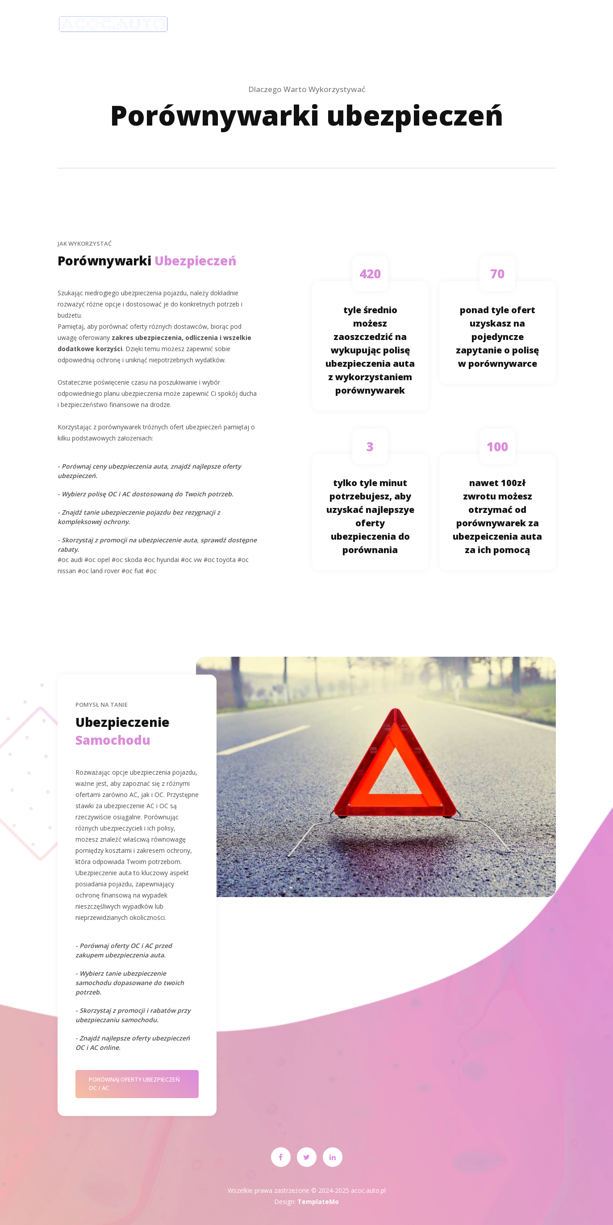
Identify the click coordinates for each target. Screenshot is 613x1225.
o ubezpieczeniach (400, 24)
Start (247, 24)
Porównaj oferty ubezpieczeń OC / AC (134, 1083)
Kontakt (543, 24)
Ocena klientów (477, 24)
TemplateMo (318, 1201)
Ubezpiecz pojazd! (312, 24)
